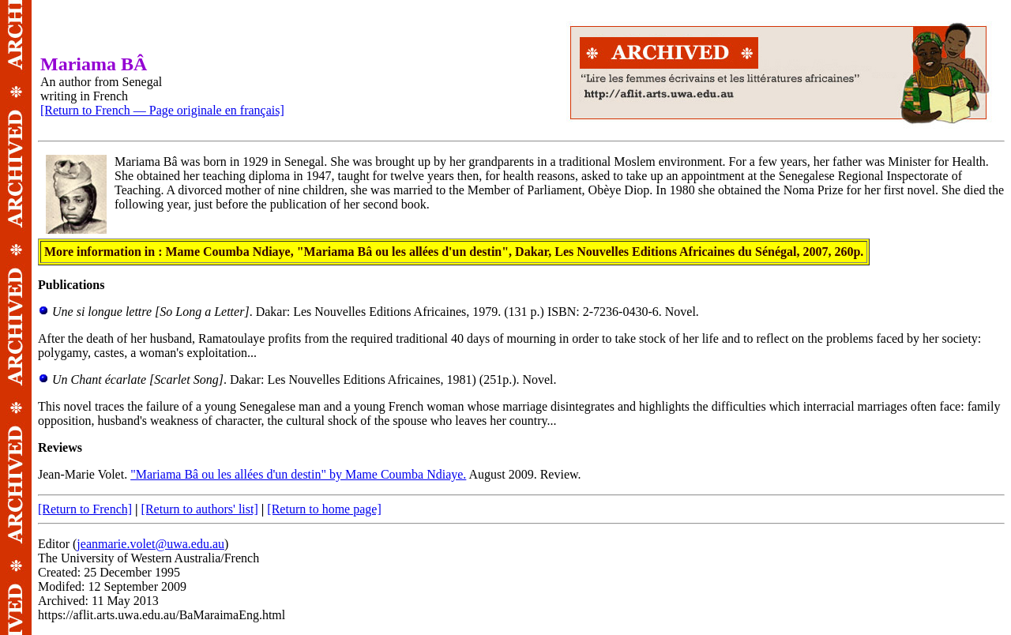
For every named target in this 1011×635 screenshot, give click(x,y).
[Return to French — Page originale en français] (162, 110)
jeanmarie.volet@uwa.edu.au (150, 543)
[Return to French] (85, 509)
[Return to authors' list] (199, 509)
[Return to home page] (324, 509)
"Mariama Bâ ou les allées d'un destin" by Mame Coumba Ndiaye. (298, 474)
